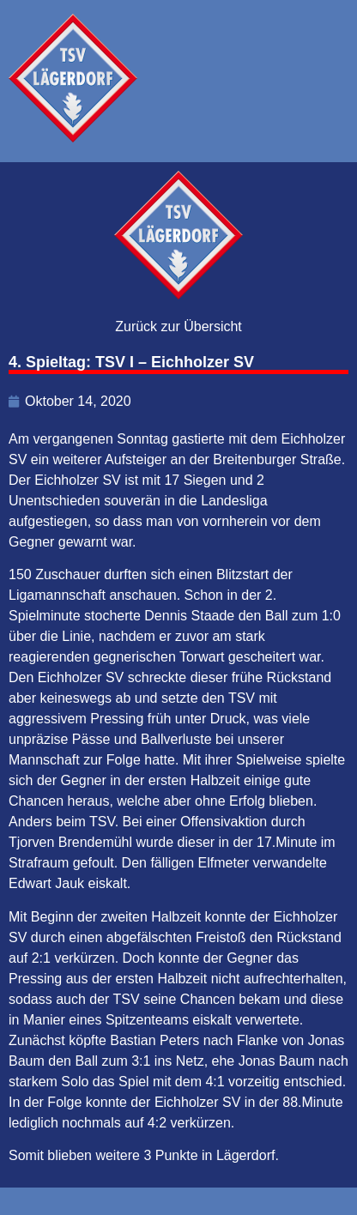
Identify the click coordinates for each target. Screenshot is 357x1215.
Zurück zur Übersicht (178, 326)
